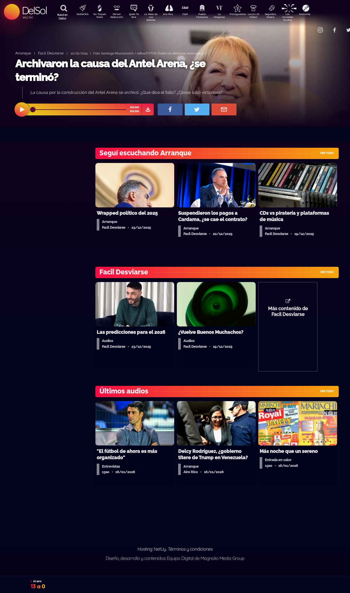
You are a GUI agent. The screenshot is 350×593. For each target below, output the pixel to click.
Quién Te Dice (136, 16)
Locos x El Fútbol (264, 16)
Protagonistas (246, 15)
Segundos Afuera (283, 16)
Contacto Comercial (309, 27)
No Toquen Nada (99, 16)
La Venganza (228, 16)
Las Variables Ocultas (301, 17)
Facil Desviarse (51, 53)
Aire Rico (173, 15)
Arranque (23, 53)
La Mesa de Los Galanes (154, 17)
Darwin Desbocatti (117, 16)
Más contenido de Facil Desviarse (288, 314)
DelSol (34, 10)
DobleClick (81, 15)
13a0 (191, 15)
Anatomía (320, 15)
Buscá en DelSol (62, 16)
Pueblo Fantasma (209, 16)
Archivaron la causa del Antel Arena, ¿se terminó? (110, 70)
